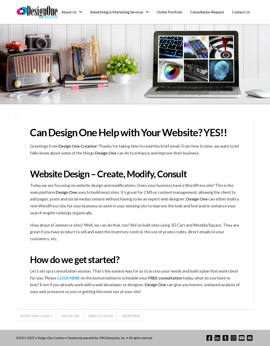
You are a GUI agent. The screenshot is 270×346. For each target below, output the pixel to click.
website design (101, 316)
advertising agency (36, 316)
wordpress (131, 316)
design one (70, 316)
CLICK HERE (68, 278)
